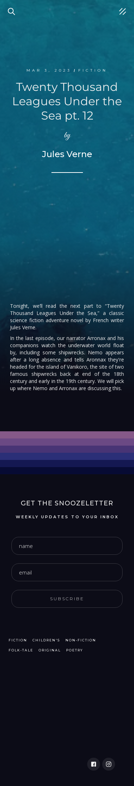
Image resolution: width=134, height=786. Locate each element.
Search (12, 7)
